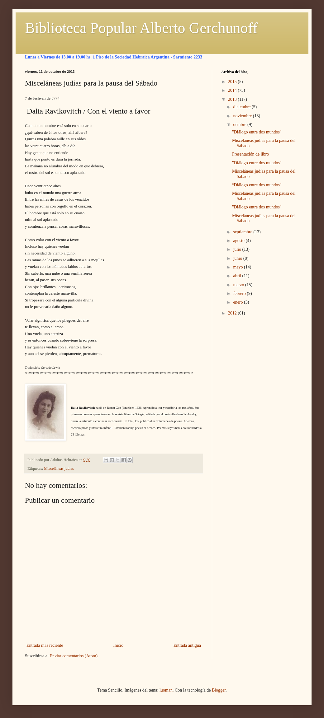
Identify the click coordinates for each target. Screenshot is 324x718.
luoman (166, 690)
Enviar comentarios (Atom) (74, 656)
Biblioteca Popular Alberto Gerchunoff (141, 28)
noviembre (243, 116)
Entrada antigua (187, 645)
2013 (233, 99)
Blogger (219, 690)
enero (238, 302)
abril (237, 275)
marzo (239, 284)
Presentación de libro (250, 154)
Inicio (118, 645)
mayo (238, 267)
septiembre (243, 232)
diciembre (242, 107)
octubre (240, 124)
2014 (233, 90)
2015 (233, 81)
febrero (240, 293)
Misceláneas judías (59, 468)
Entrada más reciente (44, 645)
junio (238, 258)
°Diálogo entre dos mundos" (257, 185)
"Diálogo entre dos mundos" (257, 132)
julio (237, 249)
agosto (239, 240)
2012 (233, 313)
